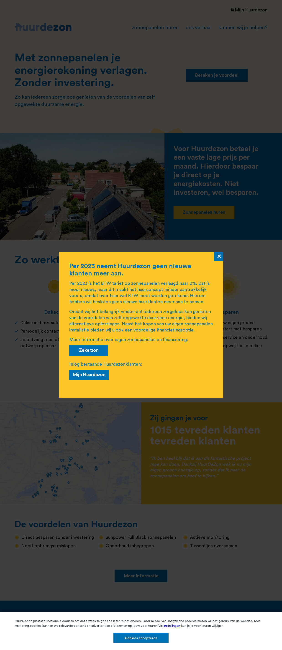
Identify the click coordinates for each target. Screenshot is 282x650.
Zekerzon (88, 350)
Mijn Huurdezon (89, 375)
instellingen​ (172, 625)
